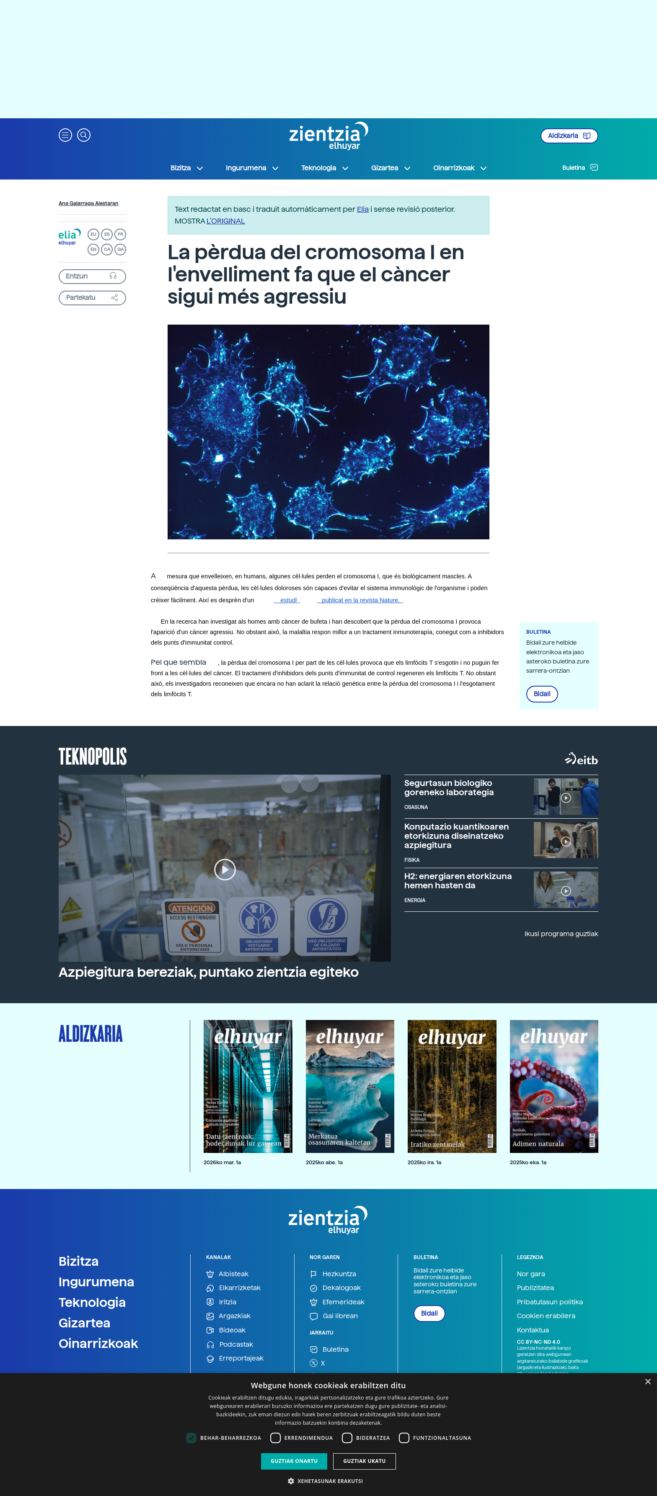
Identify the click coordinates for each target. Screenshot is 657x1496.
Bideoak (226, 1330)
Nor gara (531, 1274)
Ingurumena (97, 1281)
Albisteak (227, 1274)
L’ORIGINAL (226, 220)
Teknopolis (93, 755)
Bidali (542, 694)
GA (120, 249)
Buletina (580, 167)
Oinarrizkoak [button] (460, 168)
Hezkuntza (333, 1274)
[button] (65, 134)
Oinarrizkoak (98, 1343)
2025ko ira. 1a (424, 1162)
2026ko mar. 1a (222, 1162)
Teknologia (92, 1302)
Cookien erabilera (546, 1316)
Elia (363, 209)
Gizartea (85, 1322)
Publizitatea (535, 1288)
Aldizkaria (569, 136)
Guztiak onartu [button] (294, 1461)
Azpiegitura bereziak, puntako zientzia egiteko (209, 972)
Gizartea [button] (391, 168)
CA (107, 249)
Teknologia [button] (325, 168)
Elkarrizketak (233, 1288)
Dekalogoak (335, 1288)
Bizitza (79, 1261)
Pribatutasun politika (550, 1302)
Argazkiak (228, 1316)
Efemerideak (337, 1302)
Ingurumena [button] (252, 168)
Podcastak (229, 1344)
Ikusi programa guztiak (561, 934)
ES (106, 234)
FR (120, 234)
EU (93, 234)
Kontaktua (533, 1330)
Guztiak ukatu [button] (364, 1461)
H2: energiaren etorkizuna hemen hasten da (458, 880)
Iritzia (221, 1302)
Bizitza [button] (187, 168)
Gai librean (334, 1316)
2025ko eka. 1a (528, 1162)
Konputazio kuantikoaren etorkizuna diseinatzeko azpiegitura (456, 836)
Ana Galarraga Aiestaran (89, 203)
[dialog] (328, 1434)
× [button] (647, 1382)
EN (93, 249)
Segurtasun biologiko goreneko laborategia (449, 787)
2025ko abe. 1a (324, 1162)
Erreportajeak (235, 1358)
